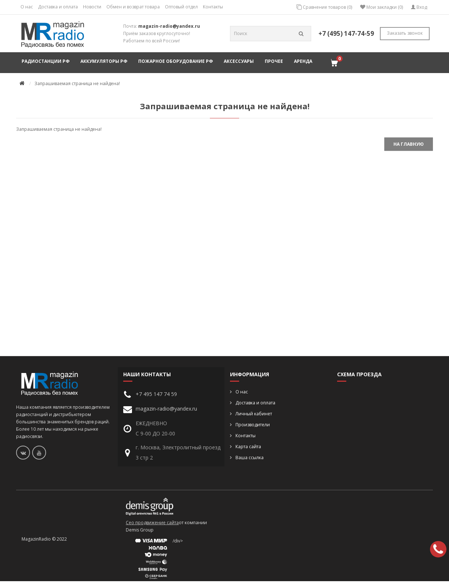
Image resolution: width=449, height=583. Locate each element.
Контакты (213, 7)
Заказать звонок (405, 33)
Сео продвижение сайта (152, 522)
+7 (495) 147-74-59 (346, 33)
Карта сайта (248, 446)
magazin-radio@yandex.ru (169, 26)
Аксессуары (239, 61)
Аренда (303, 61)
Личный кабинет (253, 413)
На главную (408, 144)
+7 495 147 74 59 (156, 393)
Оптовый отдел (181, 7)
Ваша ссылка (249, 457)
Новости (92, 7)
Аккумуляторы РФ (103, 61)
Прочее (274, 61)
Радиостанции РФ (45, 61)
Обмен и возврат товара (133, 7)
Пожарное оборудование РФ (175, 61)
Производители (252, 424)
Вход (419, 7)
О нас (26, 7)
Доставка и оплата (58, 7)
